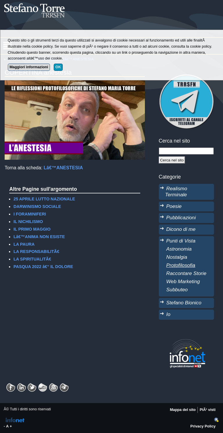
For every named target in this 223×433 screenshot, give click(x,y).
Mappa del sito (183, 409)
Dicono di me (181, 229)
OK (58, 67)
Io (168, 314)
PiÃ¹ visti (208, 409)
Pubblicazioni (181, 217)
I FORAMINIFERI (29, 214)
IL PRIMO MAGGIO (32, 229)
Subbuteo (177, 289)
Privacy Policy (203, 426)
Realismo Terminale (176, 191)
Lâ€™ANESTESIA (63, 167)
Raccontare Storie (186, 273)
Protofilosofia (180, 265)
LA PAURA (24, 244)
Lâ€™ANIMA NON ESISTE (39, 236)
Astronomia (179, 249)
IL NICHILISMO (28, 221)
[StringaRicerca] (186, 151)
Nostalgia (176, 257)
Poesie (174, 206)
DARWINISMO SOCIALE (37, 206)
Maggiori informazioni (29, 67)
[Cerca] (172, 160)
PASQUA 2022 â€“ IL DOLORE (43, 266)
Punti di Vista (180, 241)
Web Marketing (183, 281)
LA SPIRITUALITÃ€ (32, 259)
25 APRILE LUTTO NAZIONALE (44, 199)
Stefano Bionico (184, 303)
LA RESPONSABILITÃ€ (36, 251)
